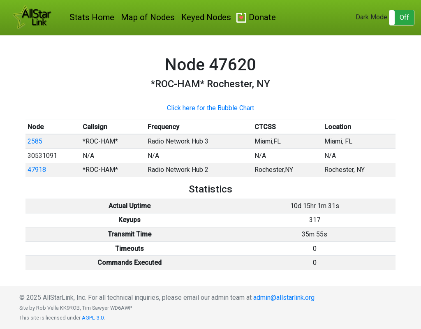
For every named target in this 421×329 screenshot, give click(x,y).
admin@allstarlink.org (284, 297)
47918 (37, 170)
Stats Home (91, 17)
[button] (401, 17)
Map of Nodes (148, 17)
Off (404, 17)
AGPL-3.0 (93, 318)
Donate (262, 17)
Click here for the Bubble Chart (210, 108)
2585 (35, 141)
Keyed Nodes (206, 17)
